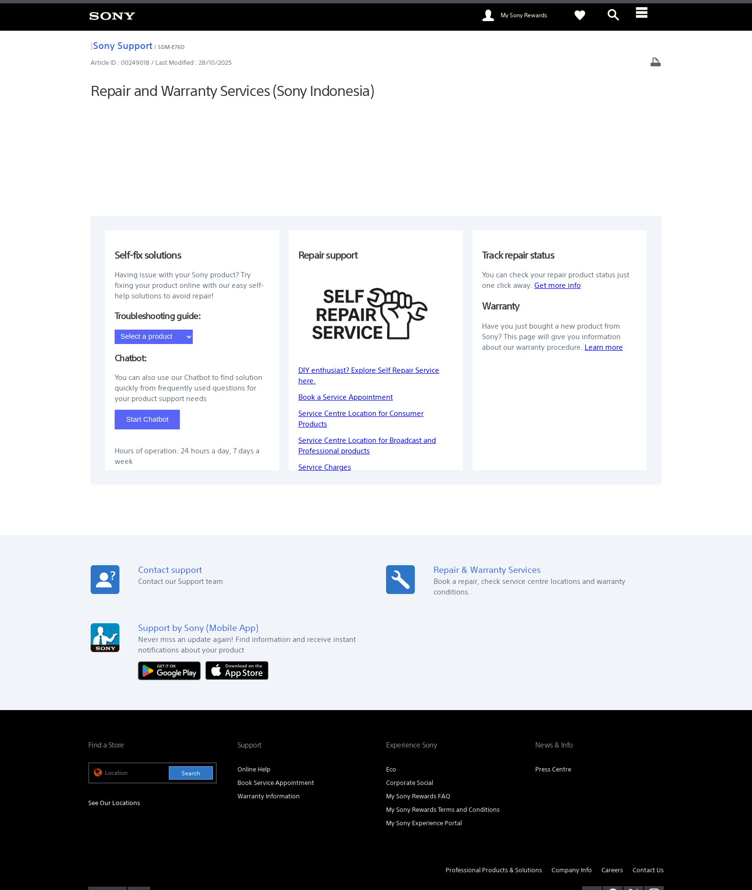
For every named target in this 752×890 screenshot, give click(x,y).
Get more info (557, 183)
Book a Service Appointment (345, 295)
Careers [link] (612, 768)
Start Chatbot (147, 317)
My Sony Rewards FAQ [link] (418, 694)
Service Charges (324, 365)
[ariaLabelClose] (647, 15)
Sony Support (122, 45)
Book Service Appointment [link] (275, 681)
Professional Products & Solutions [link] (494, 768)
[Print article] (655, 63)
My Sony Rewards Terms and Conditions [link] (443, 708)
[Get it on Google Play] (171, 567)
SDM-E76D (171, 46)
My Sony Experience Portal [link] (424, 721)
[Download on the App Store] (237, 567)
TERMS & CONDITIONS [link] (116, 838)
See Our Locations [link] (114, 701)
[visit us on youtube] (592, 792)
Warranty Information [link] (268, 694)
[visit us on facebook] (613, 792)
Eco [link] (391, 668)
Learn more (604, 245)
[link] (112, 15)
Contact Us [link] (648, 768)
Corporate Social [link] (409, 681)
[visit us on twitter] (633, 792)
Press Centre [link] (553, 668)
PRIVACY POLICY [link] (171, 838)
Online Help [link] (253, 668)
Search (191, 671)
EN (136, 793)
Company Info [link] (572, 768)
